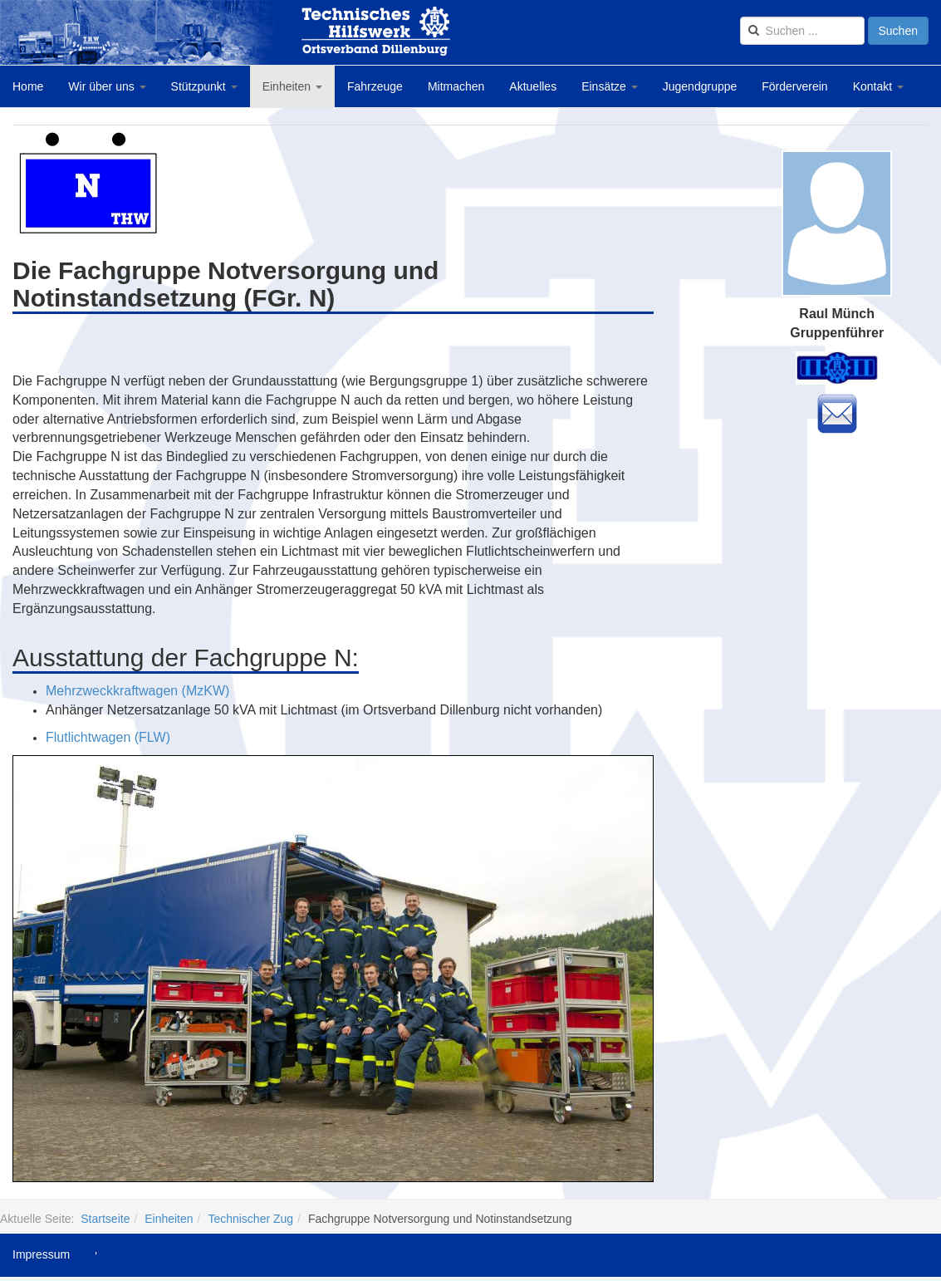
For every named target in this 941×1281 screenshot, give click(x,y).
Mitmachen (456, 86)
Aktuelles (532, 86)
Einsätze (609, 86)
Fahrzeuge (375, 86)
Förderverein (794, 86)
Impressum (41, 1254)
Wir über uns (106, 86)
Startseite (105, 1218)
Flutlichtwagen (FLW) (108, 737)
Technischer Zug (250, 1218)
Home (27, 86)
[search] (802, 31)
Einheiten (292, 86)
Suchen (898, 30)
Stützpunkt (204, 86)
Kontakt (878, 86)
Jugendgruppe (700, 86)
